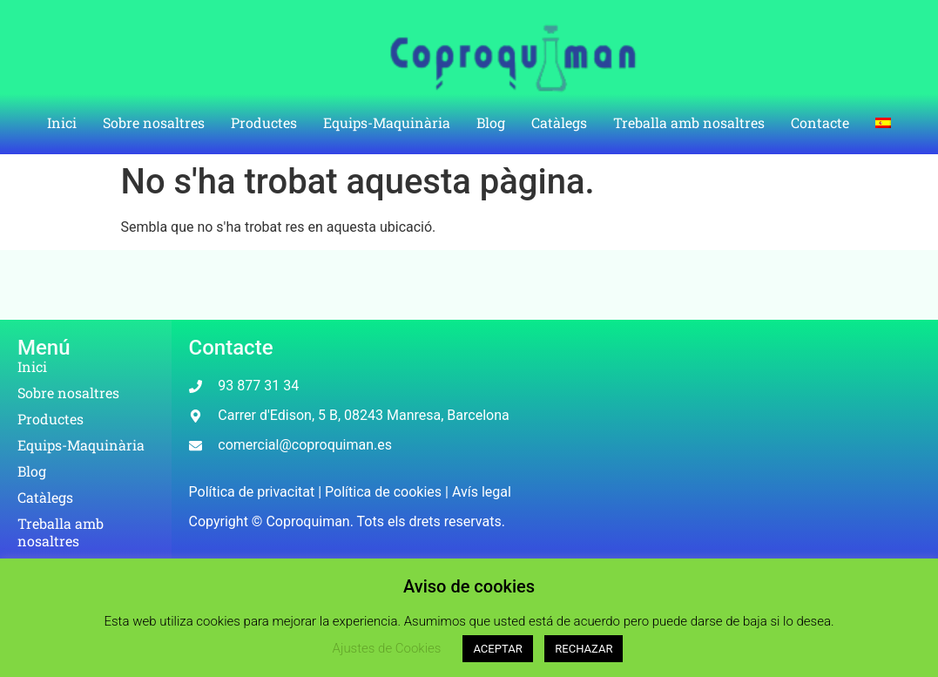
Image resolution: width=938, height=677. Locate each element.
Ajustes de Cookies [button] (387, 648)
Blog (490, 122)
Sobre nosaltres (154, 122)
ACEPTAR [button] (497, 648)
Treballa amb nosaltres (689, 122)
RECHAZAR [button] (583, 648)
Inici (62, 122)
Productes (264, 122)
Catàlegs (559, 122)
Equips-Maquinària (386, 122)
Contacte (820, 122)
